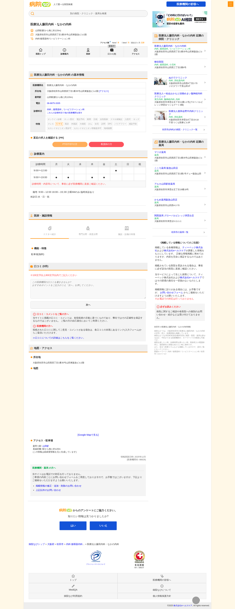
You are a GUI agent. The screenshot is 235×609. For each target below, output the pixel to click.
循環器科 (57, 109)
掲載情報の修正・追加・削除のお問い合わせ (58, 485)
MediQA (73, 589)
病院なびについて (162, 590)
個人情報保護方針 (162, 596)
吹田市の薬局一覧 (179, 232)
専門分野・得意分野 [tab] (88, 234)
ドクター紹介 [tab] (49, 234)
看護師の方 (106, 144)
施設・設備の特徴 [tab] (126, 234)
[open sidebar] (230, 4)
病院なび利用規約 (73, 596)
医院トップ (41, 54)
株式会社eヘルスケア (175, 250)
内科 (49, 109)
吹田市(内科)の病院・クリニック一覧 (180, 129)
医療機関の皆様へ (188, 4)
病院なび (40, 4)
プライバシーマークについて (95, 564)
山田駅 (45, 446)
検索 (104, 13)
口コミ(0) (112, 54)
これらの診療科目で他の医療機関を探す (64, 113)
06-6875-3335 (53, 103)
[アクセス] (104, 91)
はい (73, 525)
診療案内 (64, 54)
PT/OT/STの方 (70, 144)
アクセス (136, 54)
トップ (73, 580)
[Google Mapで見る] (88, 435)
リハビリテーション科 (74, 109)
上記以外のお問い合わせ (48, 490)
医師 (88, 54)
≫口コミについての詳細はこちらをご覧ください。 (59, 338)
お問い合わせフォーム (171, 292)
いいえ (103, 525)
